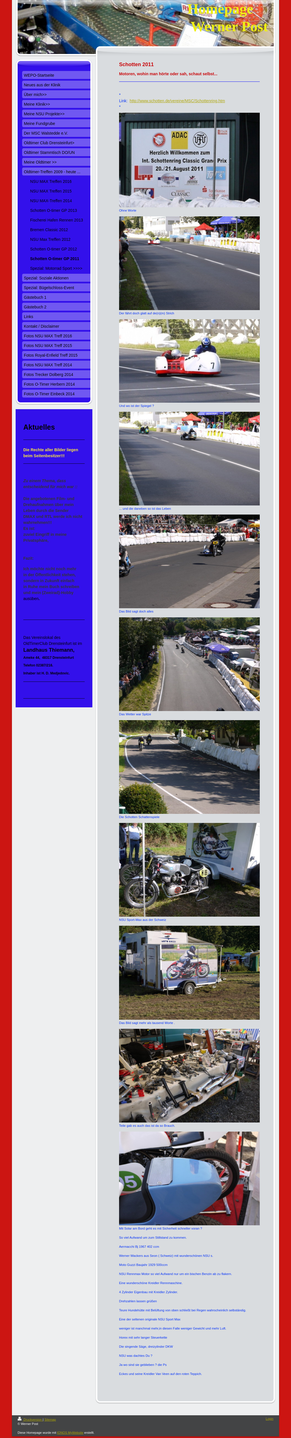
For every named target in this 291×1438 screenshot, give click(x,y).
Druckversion (30, 1419)
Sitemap (50, 1419)
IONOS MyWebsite (70, 1432)
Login (269, 1418)
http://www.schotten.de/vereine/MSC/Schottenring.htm (177, 101)
